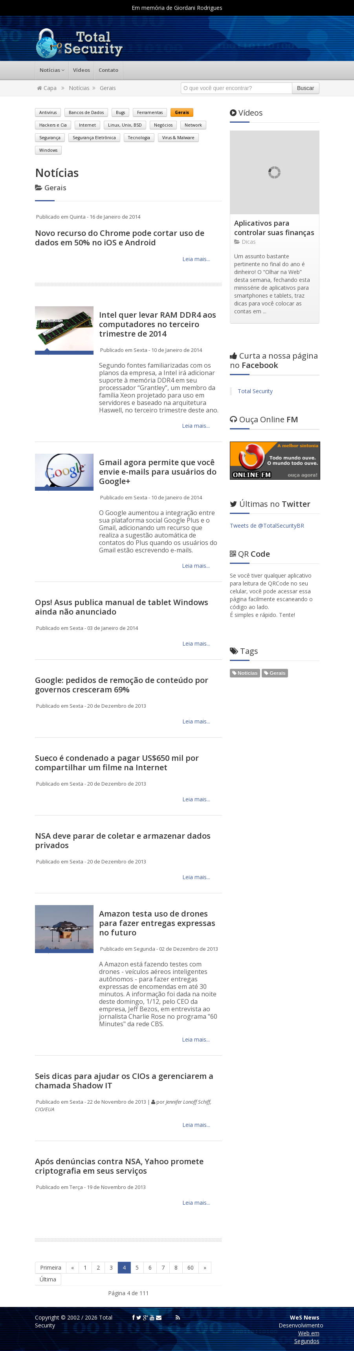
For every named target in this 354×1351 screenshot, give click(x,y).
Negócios (163, 125)
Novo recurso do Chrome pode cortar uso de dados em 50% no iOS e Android (119, 238)
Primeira (50, 1267)
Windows (48, 150)
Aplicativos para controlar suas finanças (274, 227)
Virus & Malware (178, 137)
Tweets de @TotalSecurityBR (267, 525)
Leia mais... (195, 259)
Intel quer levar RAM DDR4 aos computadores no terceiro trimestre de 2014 (157, 324)
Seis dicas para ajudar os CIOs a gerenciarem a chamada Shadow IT (124, 1081)
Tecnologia (139, 137)
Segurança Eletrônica (94, 137)
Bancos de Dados (86, 112)
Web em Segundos (306, 1337)
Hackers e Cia (53, 125)
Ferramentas (150, 112)
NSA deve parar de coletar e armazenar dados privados (123, 840)
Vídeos (81, 70)
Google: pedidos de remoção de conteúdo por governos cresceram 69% (121, 685)
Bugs (120, 112)
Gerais (108, 88)
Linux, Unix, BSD (125, 125)
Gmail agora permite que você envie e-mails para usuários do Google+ (157, 471)
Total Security (255, 391)
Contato (108, 70)
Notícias (52, 70)
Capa (47, 88)
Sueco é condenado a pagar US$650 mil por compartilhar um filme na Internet (117, 763)
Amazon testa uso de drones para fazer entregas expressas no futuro (157, 923)
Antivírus (48, 112)
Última (48, 1279)
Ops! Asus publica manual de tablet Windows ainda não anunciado (121, 607)
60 (190, 1267)
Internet (87, 125)
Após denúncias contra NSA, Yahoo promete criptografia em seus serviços (119, 1166)
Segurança (50, 137)
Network (193, 125)
